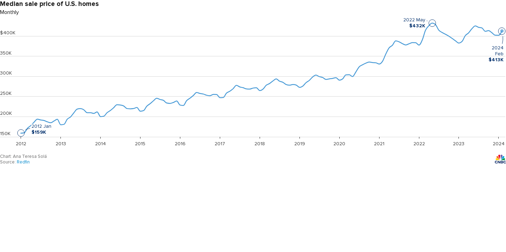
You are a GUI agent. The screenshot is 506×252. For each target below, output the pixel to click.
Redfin (23, 162)
